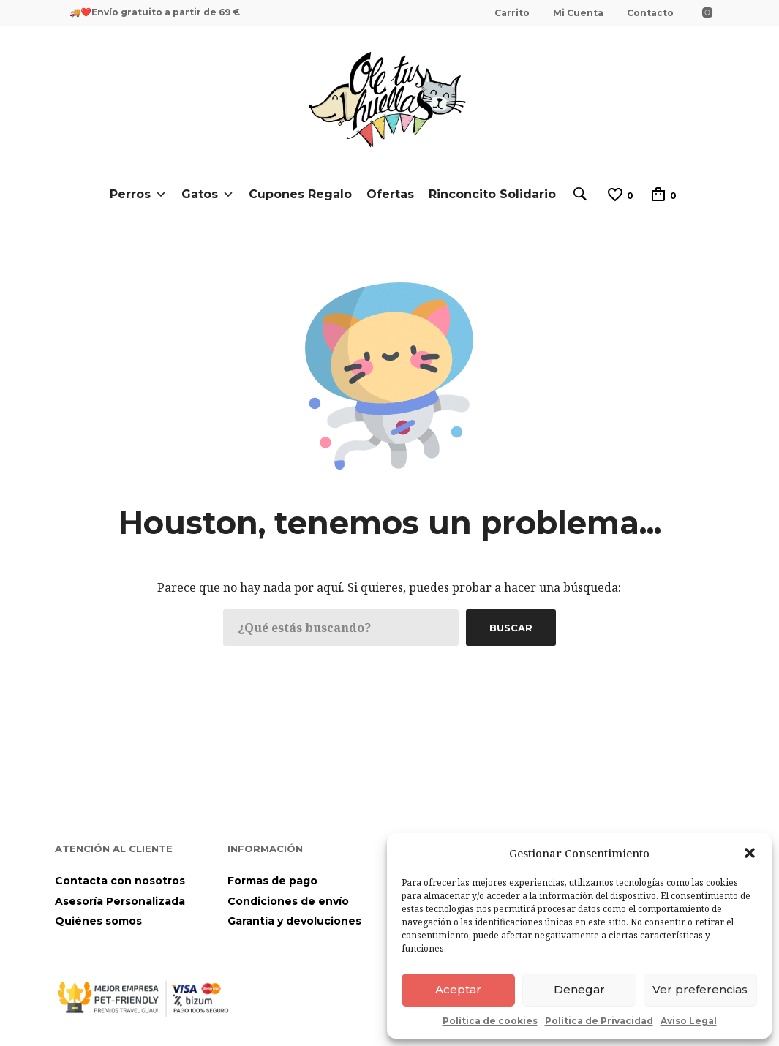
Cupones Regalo (300, 194)
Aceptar (458, 989)
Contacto (650, 12)
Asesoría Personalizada (120, 901)
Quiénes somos (98, 921)
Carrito (512, 12)
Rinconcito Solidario (492, 194)
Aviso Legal (689, 1020)
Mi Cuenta (578, 12)
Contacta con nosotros (120, 880)
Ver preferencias (700, 989)
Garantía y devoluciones (294, 921)
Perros (138, 195)
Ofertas (390, 194)
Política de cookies (490, 1020)
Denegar (579, 989)
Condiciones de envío (288, 901)
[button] (749, 853)
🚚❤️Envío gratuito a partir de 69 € (154, 12)
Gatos (207, 195)
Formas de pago (272, 880)
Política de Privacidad (599, 1020)
